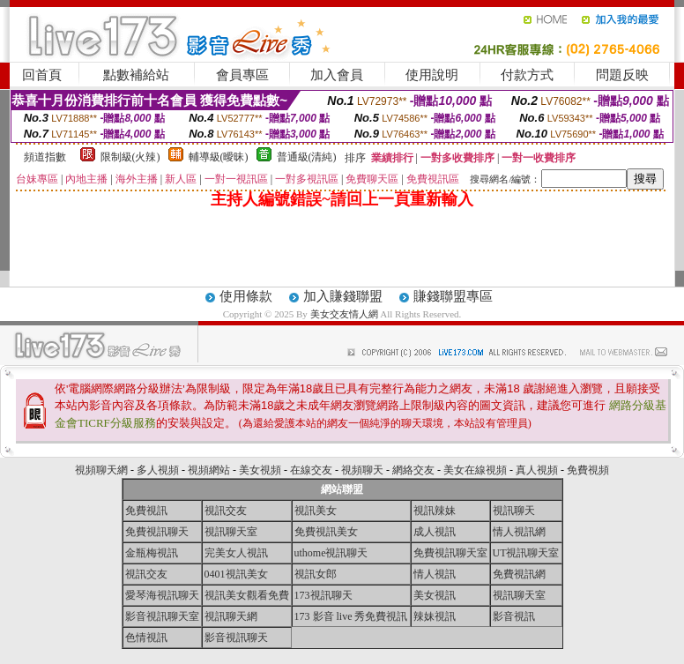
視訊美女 (315, 510)
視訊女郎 (315, 574)
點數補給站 (136, 75)
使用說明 (431, 75)
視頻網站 (209, 470)
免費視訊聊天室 (450, 553)
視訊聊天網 (230, 616)
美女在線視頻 (475, 470)
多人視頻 (158, 470)
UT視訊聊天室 (526, 553)
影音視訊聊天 (236, 637)
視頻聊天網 (101, 470)
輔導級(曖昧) (219, 157)
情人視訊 (434, 574)
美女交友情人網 (344, 314)
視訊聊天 (514, 510)
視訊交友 (225, 510)
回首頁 (42, 75)
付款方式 (527, 75)
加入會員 (336, 75)
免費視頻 (588, 470)
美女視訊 (434, 595)
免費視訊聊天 (157, 532)
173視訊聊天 (323, 595)
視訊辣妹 (434, 510)
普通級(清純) (307, 157)
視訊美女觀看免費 (246, 595)
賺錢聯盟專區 (453, 296)
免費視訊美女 (326, 532)
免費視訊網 (519, 574)
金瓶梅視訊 (151, 553)
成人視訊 (434, 532)
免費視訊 (146, 510)
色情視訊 (146, 637)
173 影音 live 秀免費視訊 (351, 616)
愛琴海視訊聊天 (162, 595)
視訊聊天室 (230, 532)
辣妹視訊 (434, 616)
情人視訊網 (519, 532)
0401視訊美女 (236, 574)
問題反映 (622, 75)
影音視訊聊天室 (162, 616)
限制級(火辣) (130, 157)
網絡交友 (413, 470)
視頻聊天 (362, 470)
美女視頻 (260, 470)
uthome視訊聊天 (331, 553)
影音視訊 (514, 616)
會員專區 (242, 75)
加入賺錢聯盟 (343, 296)
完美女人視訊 (236, 553)
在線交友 (311, 470)
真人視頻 (537, 470)
